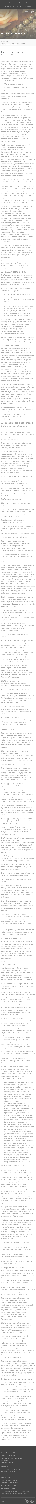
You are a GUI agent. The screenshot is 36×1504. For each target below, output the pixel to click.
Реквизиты (4, 1460)
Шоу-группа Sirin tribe (8, 1485)
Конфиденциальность (8, 1456)
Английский (16, 2)
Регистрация (27, 6)
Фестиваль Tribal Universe (9, 1483)
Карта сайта (3, 1500)
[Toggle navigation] (26, 12)
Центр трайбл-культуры (9, 1480)
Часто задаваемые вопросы (10, 1469)
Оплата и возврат (7, 1463)
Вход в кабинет (12, 6)
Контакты (4, 1474)
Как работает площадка (9, 1471)
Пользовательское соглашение (11, 1458)
